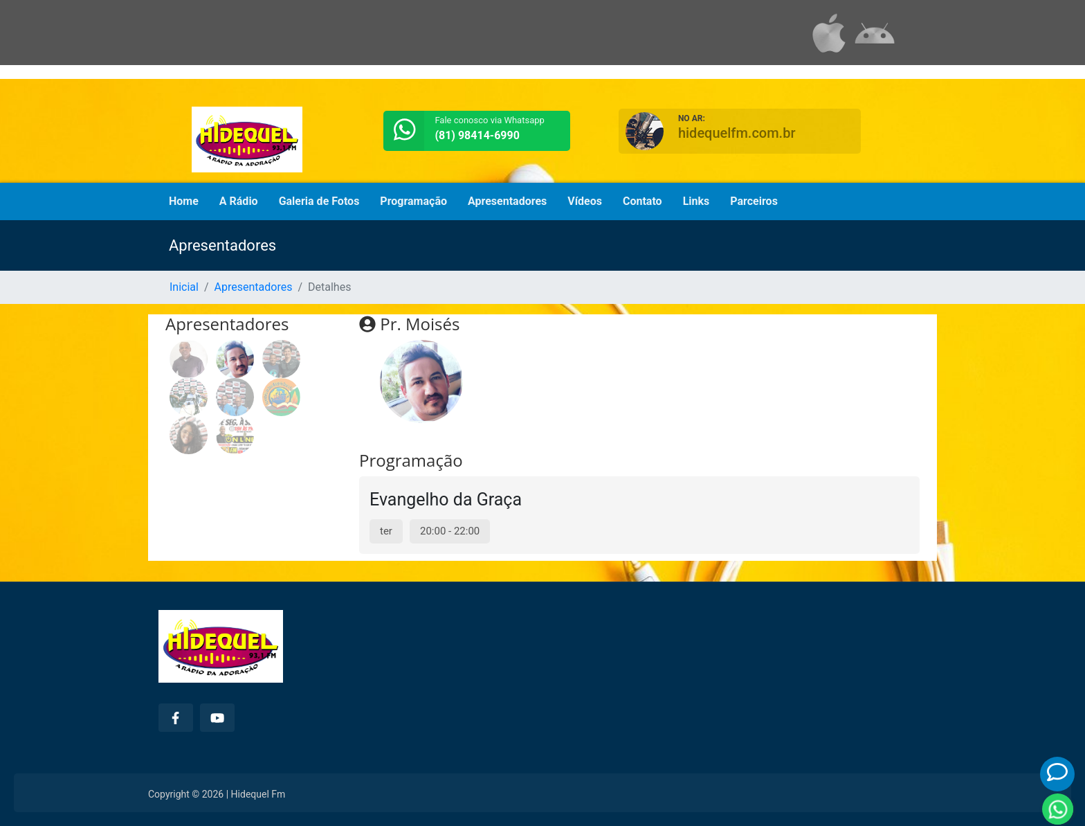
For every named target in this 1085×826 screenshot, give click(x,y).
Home (184, 201)
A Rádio (238, 201)
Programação (413, 201)
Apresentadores (507, 201)
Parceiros (754, 201)
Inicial (184, 287)
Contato (642, 201)
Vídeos (584, 201)
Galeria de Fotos (319, 201)
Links (696, 201)
